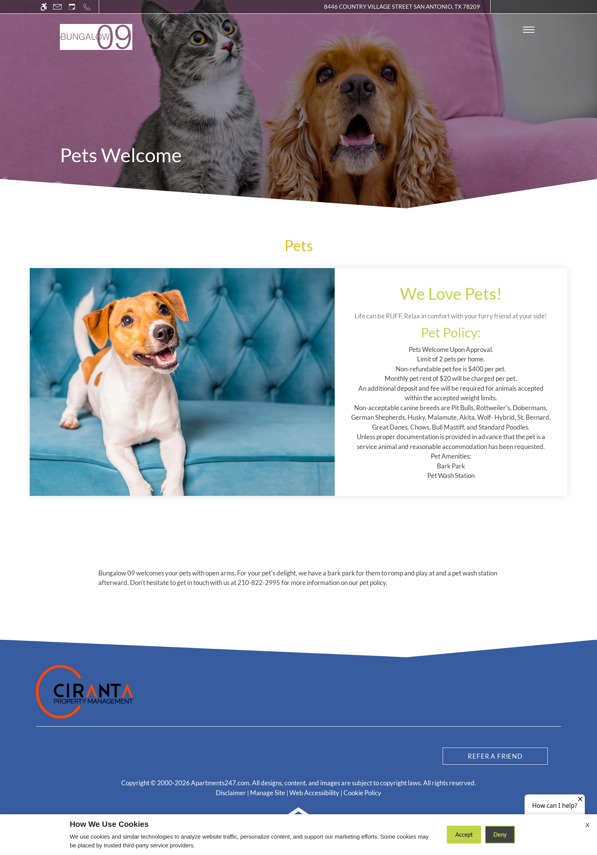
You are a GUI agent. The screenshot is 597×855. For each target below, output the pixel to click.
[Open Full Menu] (528, 29)
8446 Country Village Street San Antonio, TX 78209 (402, 6)
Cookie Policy (362, 793)
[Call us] (87, 6)
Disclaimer (231, 793)
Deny (500, 834)
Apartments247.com (220, 783)
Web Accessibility (314, 793)
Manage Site (267, 793)
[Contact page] (57, 6)
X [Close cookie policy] (587, 824)
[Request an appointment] (72, 6)
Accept (464, 834)
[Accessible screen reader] (43, 6)
